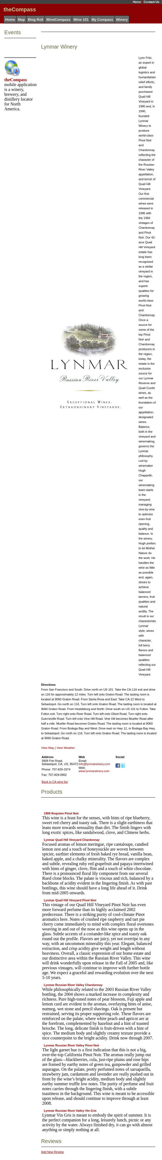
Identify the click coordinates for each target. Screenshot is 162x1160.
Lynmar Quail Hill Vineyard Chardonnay (72, 839)
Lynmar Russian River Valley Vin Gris (70, 1110)
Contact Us (151, 2)
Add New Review (52, 1152)
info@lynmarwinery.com (94, 764)
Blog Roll (35, 20)
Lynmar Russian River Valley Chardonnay (73, 985)
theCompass (15, 79)
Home (137, 2)
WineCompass (58, 20)
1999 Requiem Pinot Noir (61, 813)
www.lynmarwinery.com (94, 771)
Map (21, 20)
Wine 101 (81, 20)
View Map (47, 747)
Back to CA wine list (55, 781)
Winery (122, 20)
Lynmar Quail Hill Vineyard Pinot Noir (70, 900)
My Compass (102, 20)
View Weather (65, 747)
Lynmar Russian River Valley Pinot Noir (71, 1045)
